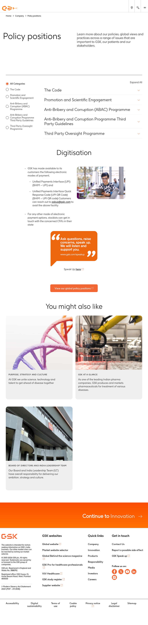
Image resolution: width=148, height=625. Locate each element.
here (78, 269)
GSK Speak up (119, 556)
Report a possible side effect (127, 550)
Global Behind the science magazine (62, 556)
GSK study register (52, 579)
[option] (20, 84)
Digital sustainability (34, 604)
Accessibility (12, 603)
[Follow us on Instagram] (114, 577)
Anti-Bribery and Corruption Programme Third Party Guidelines (22, 117)
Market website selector (55, 550)
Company (93, 544)
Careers (92, 579)
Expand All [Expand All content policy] (136, 82)
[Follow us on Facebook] (114, 571)
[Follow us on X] (120, 571)
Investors (93, 573)
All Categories (17, 83)
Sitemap (131, 603)
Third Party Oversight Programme (21, 127)
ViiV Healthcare (51, 573)
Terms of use (55, 604)
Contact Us (118, 544)
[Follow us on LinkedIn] (133, 571)
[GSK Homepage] (9, 8)
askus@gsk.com (61, 201)
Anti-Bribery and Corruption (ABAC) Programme (20, 106)
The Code (15, 89)
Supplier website (51, 585)
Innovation (112, 516)
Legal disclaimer (114, 604)
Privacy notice (93, 603)
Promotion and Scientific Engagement (22, 96)
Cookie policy (73, 604)
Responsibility (95, 561)
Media (91, 567)
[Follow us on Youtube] (127, 571)
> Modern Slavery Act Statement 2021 (16, 587)
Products (93, 556)
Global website (50, 544)
